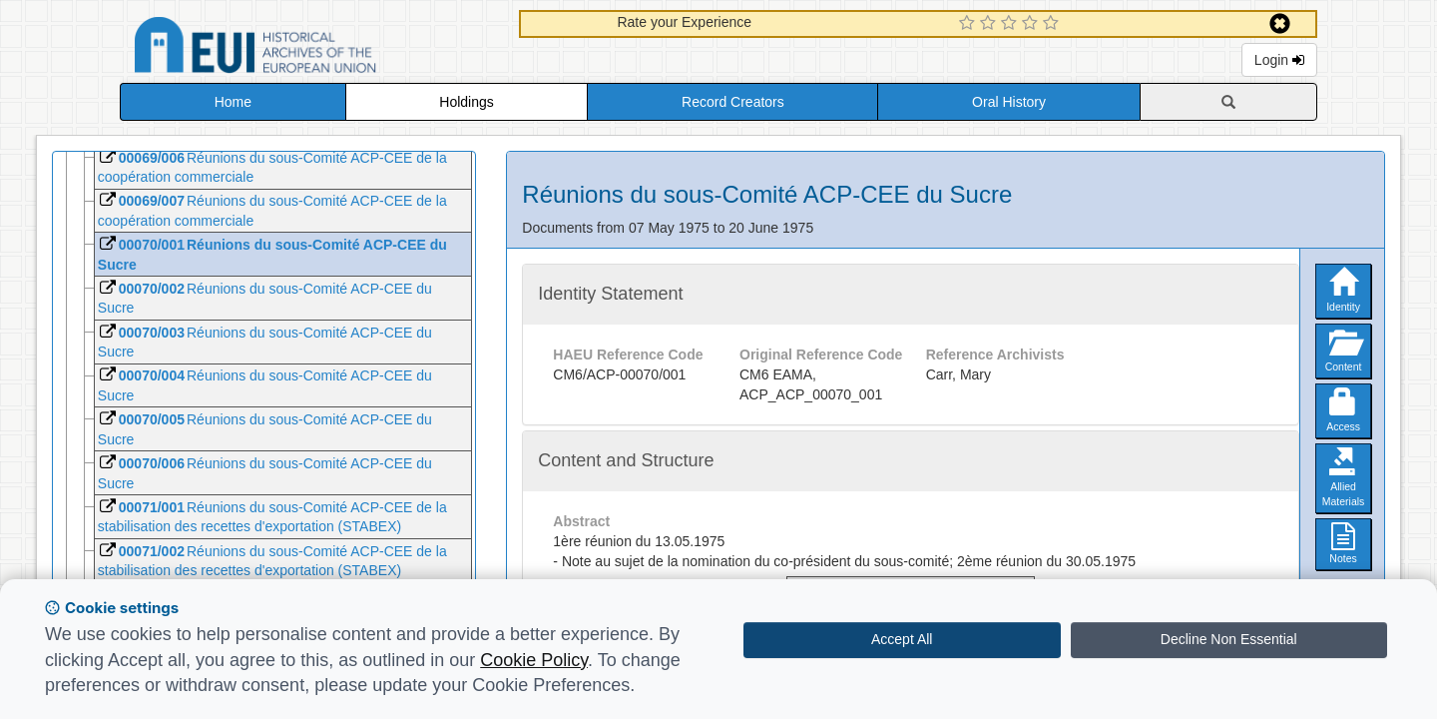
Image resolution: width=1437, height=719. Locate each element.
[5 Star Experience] (1053, 24)
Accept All (901, 639)
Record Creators (733, 102)
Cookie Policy (534, 660)
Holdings (466, 102)
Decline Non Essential (1229, 639)
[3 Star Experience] (1011, 24)
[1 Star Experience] (969, 24)
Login (1279, 60)
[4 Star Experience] (1032, 24)
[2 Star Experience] (990, 24)
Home (233, 102)
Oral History (1009, 102)
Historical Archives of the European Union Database (311, 48)
